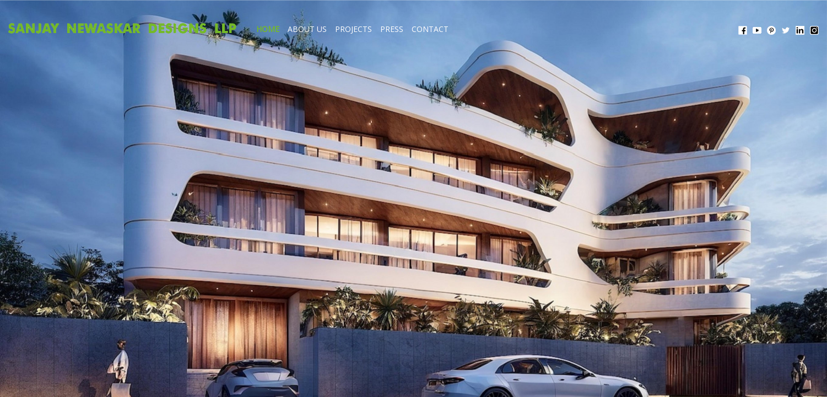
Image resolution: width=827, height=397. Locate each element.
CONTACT (533, 29)
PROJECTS (456, 29)
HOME (370, 29)
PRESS (494, 29)
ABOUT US (410, 29)
